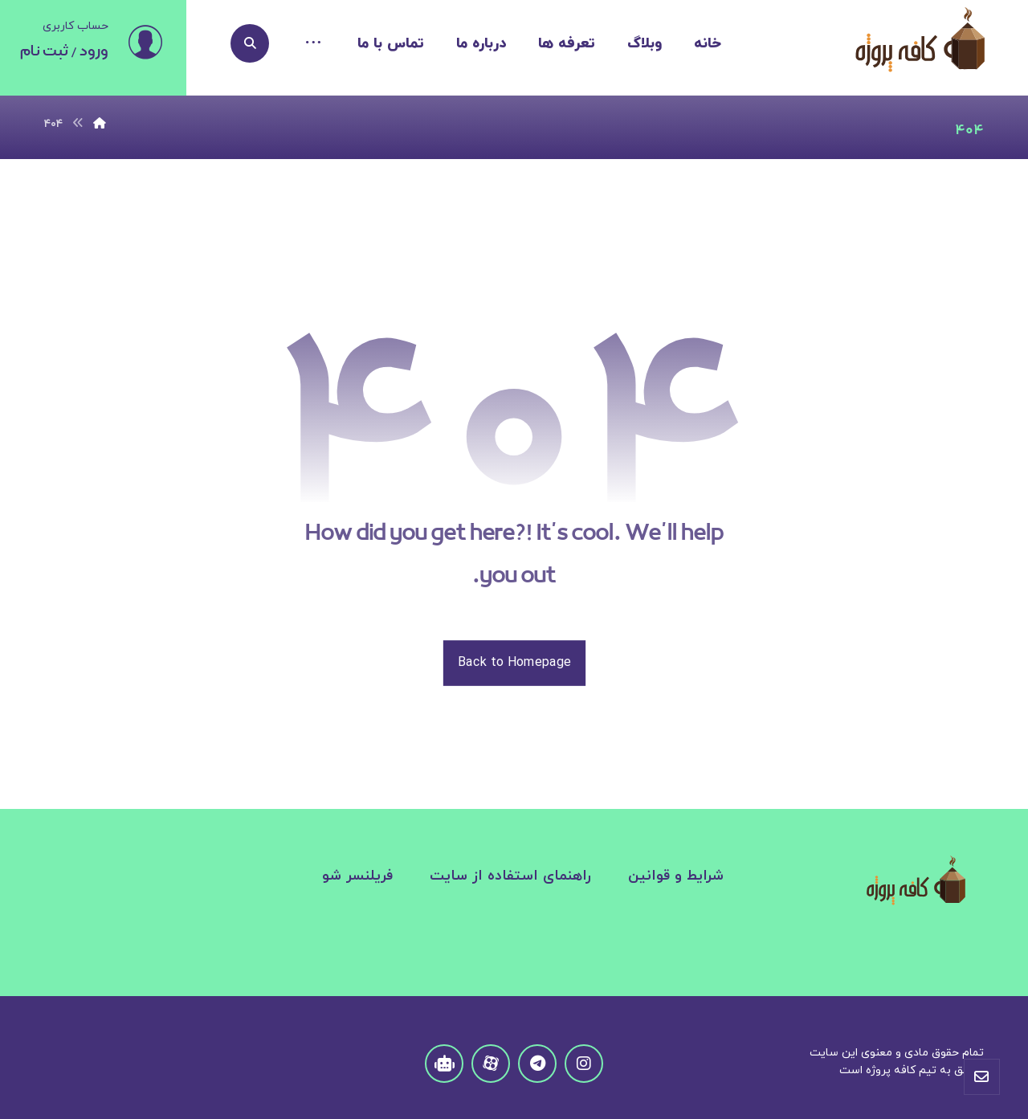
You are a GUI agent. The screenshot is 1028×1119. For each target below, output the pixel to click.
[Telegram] (537, 1063)
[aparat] (490, 1063)
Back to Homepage (513, 662)
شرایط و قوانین (676, 876)
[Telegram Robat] (444, 1063)
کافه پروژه (891, 1070)
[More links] (313, 44)
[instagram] (584, 1063)
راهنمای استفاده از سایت (510, 876)
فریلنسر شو (357, 876)
